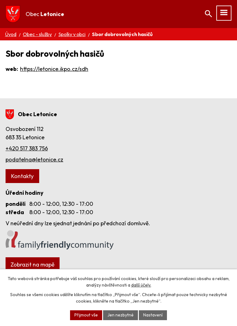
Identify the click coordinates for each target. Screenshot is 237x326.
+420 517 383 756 (27, 148)
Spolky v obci (71, 34)
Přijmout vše (86, 315)
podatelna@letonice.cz (34, 159)
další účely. (141, 285)
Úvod (10, 34)
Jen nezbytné (120, 315)
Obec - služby (37, 34)
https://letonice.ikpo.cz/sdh (54, 68)
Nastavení (153, 315)
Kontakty (22, 176)
